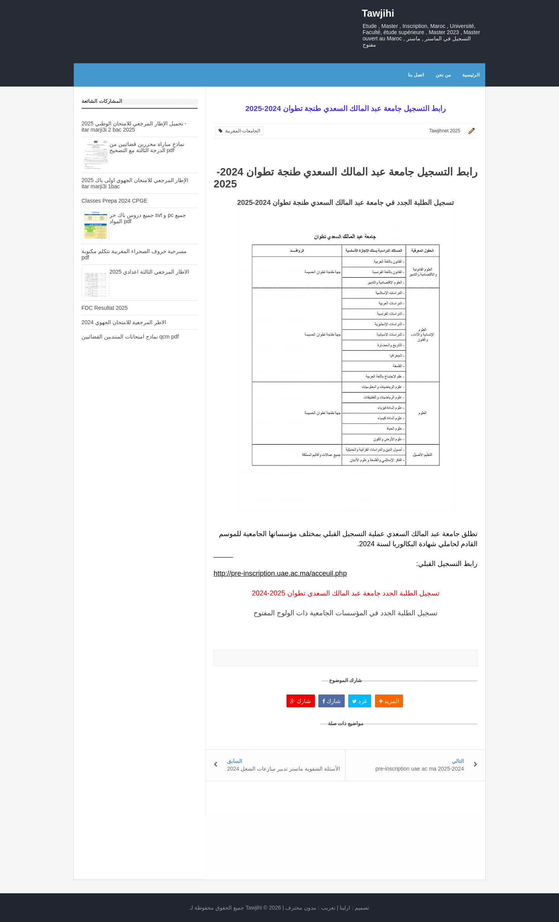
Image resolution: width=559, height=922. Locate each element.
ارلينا (345, 908)
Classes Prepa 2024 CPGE (115, 201)
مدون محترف (300, 908)
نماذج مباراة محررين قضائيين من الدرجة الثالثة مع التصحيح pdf (146, 147)
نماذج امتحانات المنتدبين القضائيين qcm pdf (130, 336)
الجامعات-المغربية (239, 131)
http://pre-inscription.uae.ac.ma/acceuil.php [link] (280, 573)
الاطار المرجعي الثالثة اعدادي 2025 (149, 272)
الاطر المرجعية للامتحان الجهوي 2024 (124, 322)
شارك (300, 701)
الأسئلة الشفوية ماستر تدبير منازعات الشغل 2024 (283, 769)
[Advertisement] (140, 483)
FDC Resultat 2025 (105, 308)
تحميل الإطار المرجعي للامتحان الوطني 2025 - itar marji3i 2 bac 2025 (134, 126)
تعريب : (310, 908)
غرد (359, 701)
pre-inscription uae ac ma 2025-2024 (419, 769)
